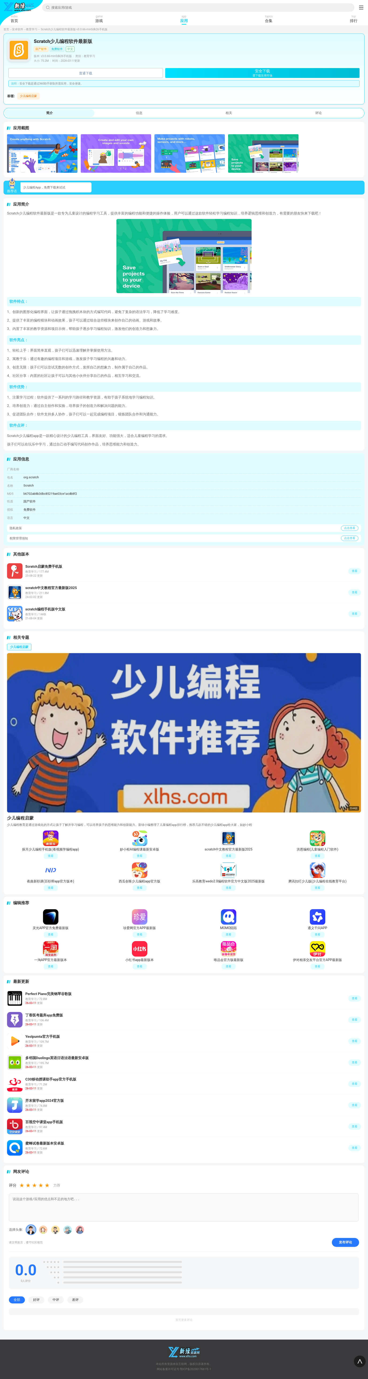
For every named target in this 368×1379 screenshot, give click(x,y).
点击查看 (349, 528)
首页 (6, 29)
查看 (354, 998)
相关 (229, 113)
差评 (75, 1300)
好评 (36, 1300)
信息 (139, 113)
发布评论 (345, 1242)
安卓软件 (17, 29)
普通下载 (85, 73)
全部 (17, 1300)
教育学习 (31, 29)
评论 (318, 113)
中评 (56, 1300)
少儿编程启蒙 (28, 96)
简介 (49, 113)
